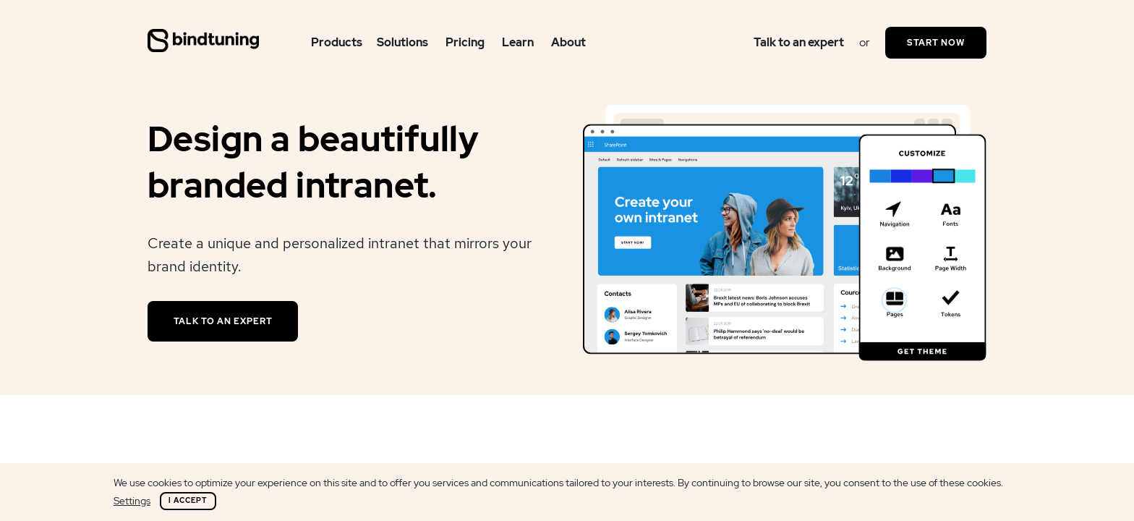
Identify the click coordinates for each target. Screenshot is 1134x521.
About (568, 42)
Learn (518, 42)
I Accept (188, 500)
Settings (132, 500)
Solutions (402, 42)
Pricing (465, 42)
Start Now (936, 42)
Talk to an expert (799, 42)
